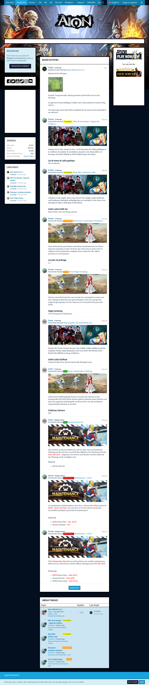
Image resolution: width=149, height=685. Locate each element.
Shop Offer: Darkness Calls (18, 186)
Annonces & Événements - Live (59, 655)
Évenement (67, 648)
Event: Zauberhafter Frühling (80, 371)
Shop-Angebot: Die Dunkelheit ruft (77, 323)
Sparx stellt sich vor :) (16, 172)
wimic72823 (29, 156)
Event (69, 659)
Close (142, 682)
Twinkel (13, 174)
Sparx (50, 612)
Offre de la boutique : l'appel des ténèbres (55, 621)
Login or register (130, 2)
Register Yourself (20, 66)
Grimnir (50, 320)
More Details (132, 682)
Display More (74, 588)
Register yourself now (16, 58)
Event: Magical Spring (16, 198)
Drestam (13, 183)
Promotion (67, 620)
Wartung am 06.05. (75, 422)
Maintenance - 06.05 (83, 478)
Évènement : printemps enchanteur (20, 192)
